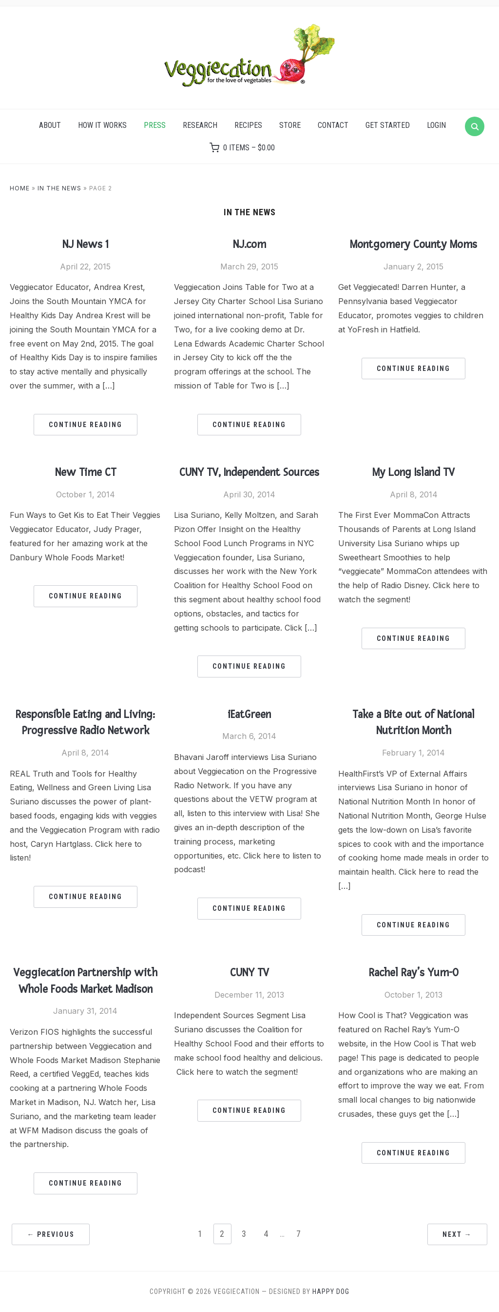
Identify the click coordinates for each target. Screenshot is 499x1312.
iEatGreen (249, 714)
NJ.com (249, 244)
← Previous (51, 1234)
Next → (457, 1234)
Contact (333, 125)
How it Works (102, 125)
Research (200, 125)
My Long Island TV (413, 472)
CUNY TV (249, 973)
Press (155, 125)
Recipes (248, 125)
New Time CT (85, 472)
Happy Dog (330, 1291)
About (50, 125)
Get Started (387, 125)
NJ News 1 (85, 244)
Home (20, 188)
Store (290, 125)
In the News (59, 188)
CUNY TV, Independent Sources (249, 472)
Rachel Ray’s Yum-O (414, 973)
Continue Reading (85, 425)
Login (436, 125)
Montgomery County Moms (413, 244)
